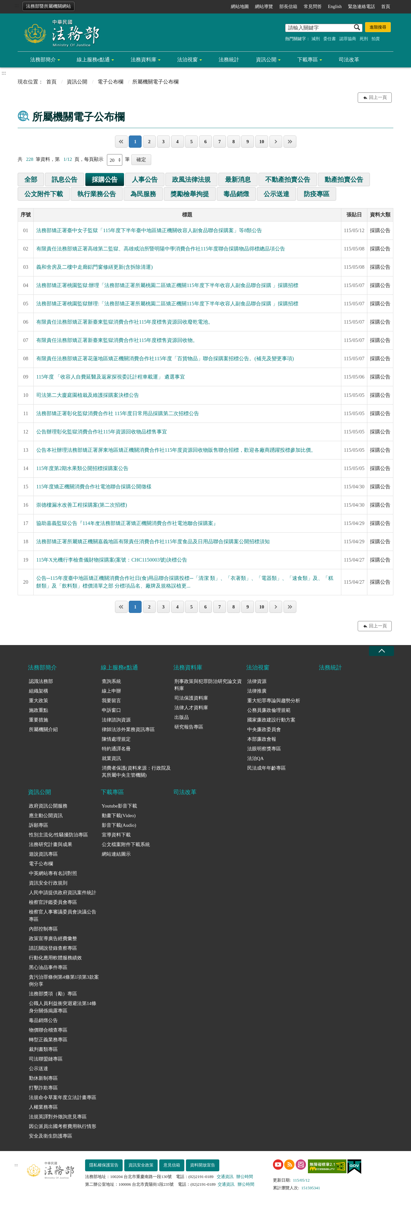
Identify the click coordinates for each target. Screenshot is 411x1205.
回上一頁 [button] (378, 97)
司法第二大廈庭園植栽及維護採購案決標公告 (87, 395)
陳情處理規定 (116, 739)
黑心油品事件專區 (48, 967)
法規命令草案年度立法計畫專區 (62, 1097)
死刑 (364, 38)
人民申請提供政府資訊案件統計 (62, 892)
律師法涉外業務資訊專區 (128, 729)
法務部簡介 (43, 59)
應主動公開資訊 (46, 815)
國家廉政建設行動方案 (271, 719)
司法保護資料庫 (191, 698)
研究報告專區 (188, 726)
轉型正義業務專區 (48, 1039)
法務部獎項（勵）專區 (53, 993)
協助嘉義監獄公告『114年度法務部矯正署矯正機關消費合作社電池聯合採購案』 (127, 523)
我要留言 (111, 700)
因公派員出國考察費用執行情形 (62, 1126)
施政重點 (38, 710)
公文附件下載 (43, 193)
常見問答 (313, 6)
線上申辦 (111, 691)
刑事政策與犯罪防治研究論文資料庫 (208, 685)
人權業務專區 (43, 1107)
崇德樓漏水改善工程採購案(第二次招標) (81, 505)
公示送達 (276, 193)
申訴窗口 (111, 710)
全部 (30, 179)
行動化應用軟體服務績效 (55, 957)
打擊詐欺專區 (43, 1087)
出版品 (181, 717)
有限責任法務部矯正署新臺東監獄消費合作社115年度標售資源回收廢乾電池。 (124, 322)
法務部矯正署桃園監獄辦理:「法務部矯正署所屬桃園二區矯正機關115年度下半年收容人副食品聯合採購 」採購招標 (167, 303)
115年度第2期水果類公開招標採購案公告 (82, 468)
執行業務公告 (96, 193)
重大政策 (38, 700)
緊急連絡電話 (361, 6)
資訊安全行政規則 (48, 883)
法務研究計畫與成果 (50, 844)
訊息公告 (64, 179)
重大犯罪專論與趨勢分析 (273, 700)
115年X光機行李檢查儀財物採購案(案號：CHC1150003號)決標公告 (111, 560)
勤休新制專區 (43, 1078)
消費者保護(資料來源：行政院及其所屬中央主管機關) (136, 771)
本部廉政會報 (261, 739)
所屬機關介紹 (43, 729)
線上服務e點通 (93, 59)
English (335, 6)
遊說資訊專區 (43, 854)
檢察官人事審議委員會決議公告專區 (62, 915)
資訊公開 (266, 59)
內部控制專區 (43, 928)
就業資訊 (111, 758)
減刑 (315, 38)
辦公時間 (244, 1176)
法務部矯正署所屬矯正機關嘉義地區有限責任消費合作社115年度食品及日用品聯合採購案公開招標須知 (153, 541)
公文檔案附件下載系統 (126, 844)
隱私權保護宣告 (103, 1165)
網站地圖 (240, 6)
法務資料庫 (143, 59)
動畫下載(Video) (119, 815)
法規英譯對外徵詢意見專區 (58, 1116)
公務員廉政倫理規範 (269, 710)
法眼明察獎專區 (264, 748)
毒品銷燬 (236, 193)
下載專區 (307, 59)
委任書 (329, 38)
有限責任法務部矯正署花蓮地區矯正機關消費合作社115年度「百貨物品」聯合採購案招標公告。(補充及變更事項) (165, 358)
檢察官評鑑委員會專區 (53, 902)
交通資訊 (225, 1176)
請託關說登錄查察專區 (53, 948)
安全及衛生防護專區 (50, 1136)
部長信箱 (288, 6)
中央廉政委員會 (264, 729)
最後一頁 (290, 141)
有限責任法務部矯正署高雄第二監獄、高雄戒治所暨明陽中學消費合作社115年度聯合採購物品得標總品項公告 (160, 248)
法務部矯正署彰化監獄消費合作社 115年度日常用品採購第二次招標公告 (117, 413)
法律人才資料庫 (191, 707)
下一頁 (275, 141)
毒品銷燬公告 (43, 1020)
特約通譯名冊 (116, 748)
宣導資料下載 (116, 834)
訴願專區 (38, 825)
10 (261, 141)
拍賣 (376, 38)
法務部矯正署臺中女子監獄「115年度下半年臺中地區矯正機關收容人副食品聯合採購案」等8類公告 (149, 230)
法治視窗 (187, 59)
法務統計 (229, 59)
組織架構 (38, 691)
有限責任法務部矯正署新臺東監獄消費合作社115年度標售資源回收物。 (117, 340)
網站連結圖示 (116, 854)
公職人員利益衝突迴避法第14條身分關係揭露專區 (62, 1007)
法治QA (255, 758)
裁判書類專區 (43, 1049)
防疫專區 (316, 193)
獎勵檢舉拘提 (190, 193)
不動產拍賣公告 (287, 179)
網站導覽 (264, 6)
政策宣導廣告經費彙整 (53, 938)
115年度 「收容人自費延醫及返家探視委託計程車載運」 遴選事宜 (110, 377)
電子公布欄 (110, 81)
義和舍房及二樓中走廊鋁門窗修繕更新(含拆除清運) (94, 267)
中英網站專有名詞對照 (53, 873)
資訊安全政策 (140, 1165)
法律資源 (257, 681)
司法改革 (349, 59)
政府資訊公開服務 (48, 805)
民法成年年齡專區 (266, 768)
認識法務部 (41, 681)
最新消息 (238, 179)
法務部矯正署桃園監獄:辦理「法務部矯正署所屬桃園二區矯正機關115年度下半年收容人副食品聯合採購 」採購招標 (167, 285)
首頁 (385, 6)
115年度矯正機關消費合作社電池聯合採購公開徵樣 (94, 486)
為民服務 (143, 193)
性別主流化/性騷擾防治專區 (58, 834)
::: (16, 5)
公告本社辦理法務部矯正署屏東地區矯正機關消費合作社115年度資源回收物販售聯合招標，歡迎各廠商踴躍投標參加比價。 (176, 450)
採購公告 (105, 179)
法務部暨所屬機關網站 (48, 6)
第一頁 (121, 141)
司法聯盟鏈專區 (46, 1058)
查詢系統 (111, 681)
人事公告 (145, 179)
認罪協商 (347, 38)
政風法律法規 (191, 179)
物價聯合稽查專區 (48, 1030)
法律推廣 (257, 691)
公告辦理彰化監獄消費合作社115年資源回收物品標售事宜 (101, 431)
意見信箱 (171, 1165)
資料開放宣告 (202, 1165)
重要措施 (38, 719)
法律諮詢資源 (116, 719)
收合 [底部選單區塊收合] (381, 651)
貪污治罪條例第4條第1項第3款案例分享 (64, 980)
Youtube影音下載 (119, 805)
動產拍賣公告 (344, 179)
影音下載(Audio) (119, 825)
